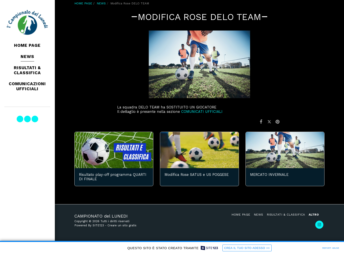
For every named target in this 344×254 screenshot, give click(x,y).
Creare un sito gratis (122, 225)
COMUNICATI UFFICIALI (201, 112)
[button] (20, 119)
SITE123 (98, 225)
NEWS (101, 3)
